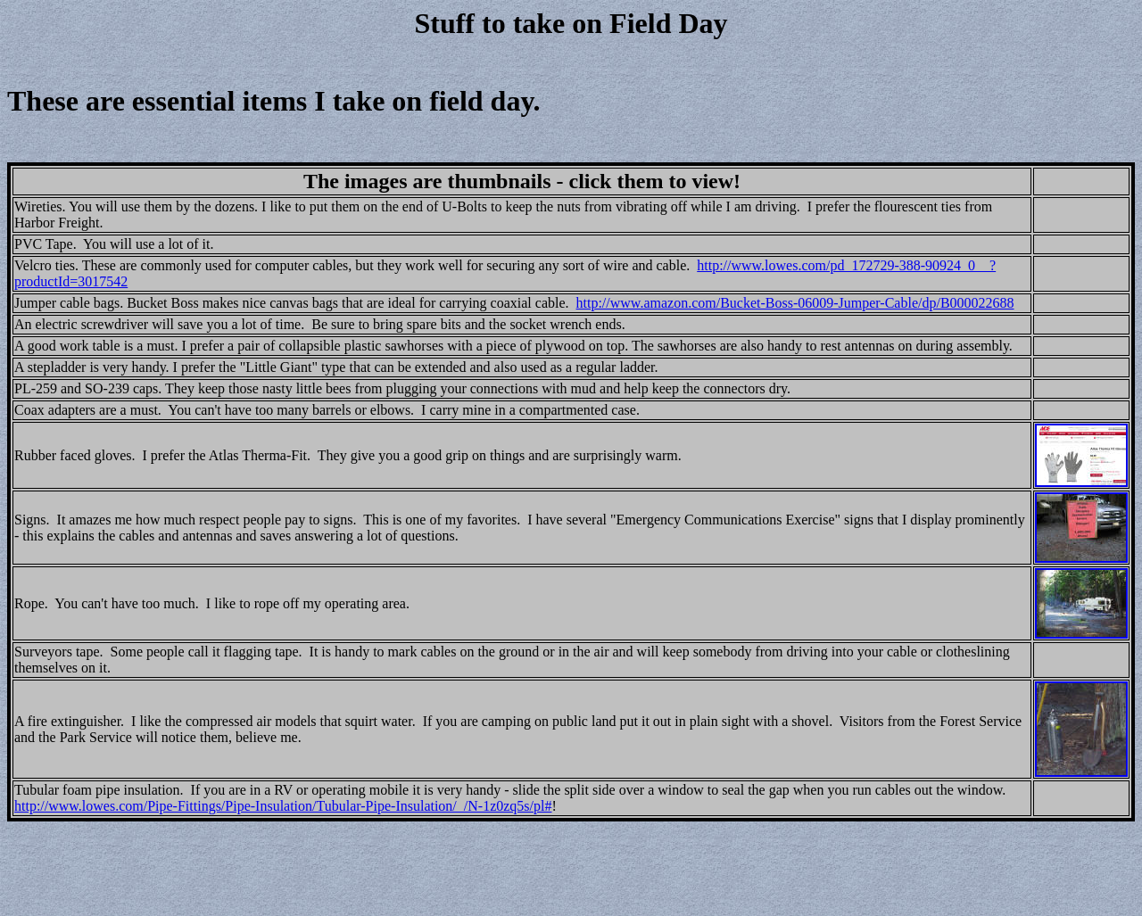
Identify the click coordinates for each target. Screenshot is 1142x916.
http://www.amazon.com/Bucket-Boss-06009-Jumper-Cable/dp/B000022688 (795, 302)
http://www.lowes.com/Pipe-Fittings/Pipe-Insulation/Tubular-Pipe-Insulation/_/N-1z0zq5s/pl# (282, 805)
